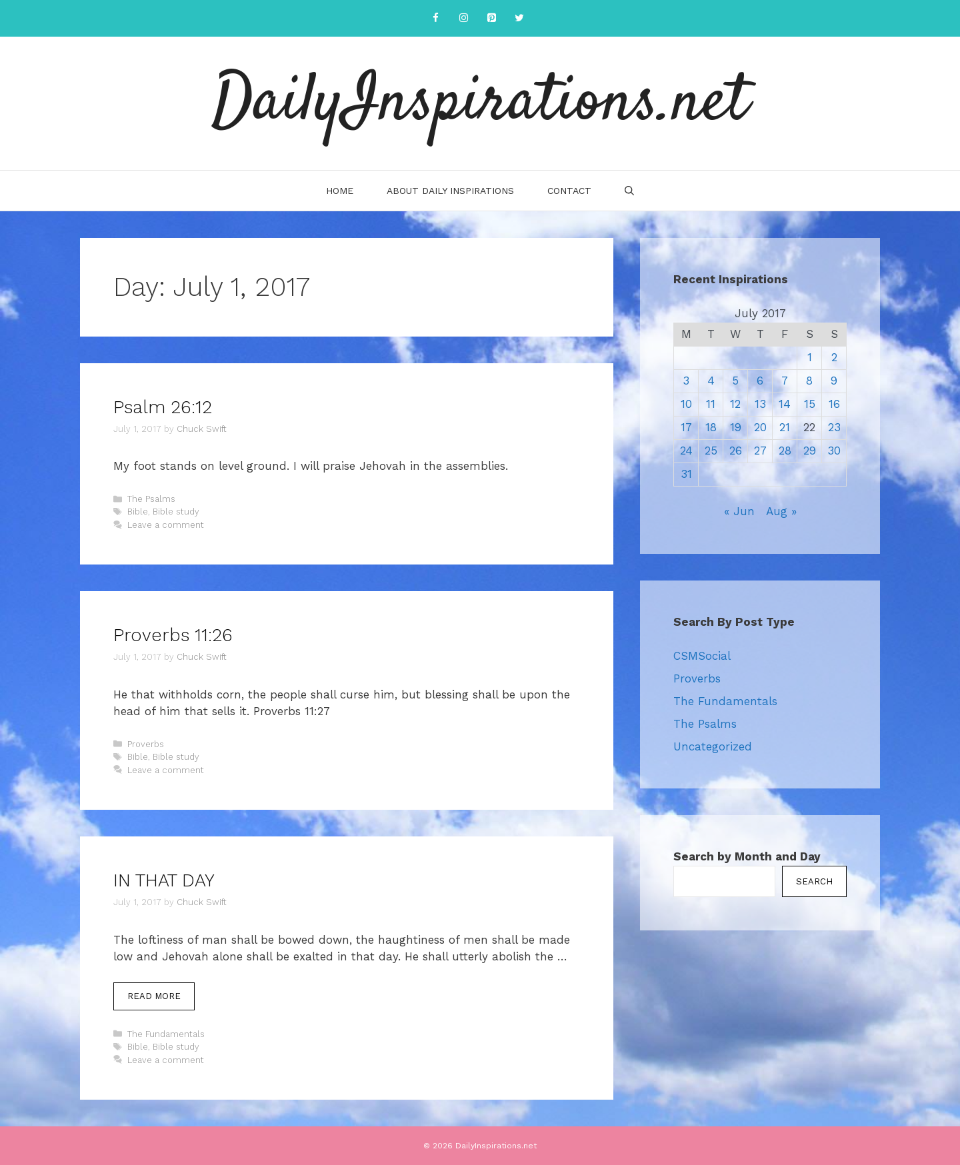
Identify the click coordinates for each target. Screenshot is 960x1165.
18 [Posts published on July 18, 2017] (711, 427)
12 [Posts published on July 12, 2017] (735, 404)
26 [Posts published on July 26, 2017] (735, 450)
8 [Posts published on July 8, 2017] (809, 380)
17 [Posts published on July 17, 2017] (686, 427)
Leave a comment (165, 525)
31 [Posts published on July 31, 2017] (686, 474)
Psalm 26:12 (162, 407)
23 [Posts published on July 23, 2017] (834, 427)
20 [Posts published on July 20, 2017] (760, 427)
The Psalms (151, 499)
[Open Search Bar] (629, 191)
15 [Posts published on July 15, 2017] (809, 404)
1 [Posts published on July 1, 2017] (809, 357)
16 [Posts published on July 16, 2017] (834, 404)
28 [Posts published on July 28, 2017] (785, 450)
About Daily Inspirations (450, 190)
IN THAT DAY (164, 880)
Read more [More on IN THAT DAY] (154, 996)
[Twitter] (519, 18)
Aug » (781, 511)
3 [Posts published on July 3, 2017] (686, 380)
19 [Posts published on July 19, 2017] (735, 427)
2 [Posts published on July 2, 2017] (834, 357)
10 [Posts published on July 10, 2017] (686, 404)
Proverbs (145, 744)
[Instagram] (463, 18)
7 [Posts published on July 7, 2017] (784, 380)
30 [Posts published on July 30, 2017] (834, 450)
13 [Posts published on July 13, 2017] (760, 404)
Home (339, 190)
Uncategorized (712, 746)
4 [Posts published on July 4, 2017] (711, 380)
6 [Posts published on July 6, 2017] (760, 380)
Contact (569, 190)
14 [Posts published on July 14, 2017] (785, 404)
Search (814, 881)
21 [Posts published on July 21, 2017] (784, 427)
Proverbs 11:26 (173, 635)
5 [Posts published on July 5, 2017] (735, 380)
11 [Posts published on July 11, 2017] (710, 404)
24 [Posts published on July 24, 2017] (686, 450)
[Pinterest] (491, 18)
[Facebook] (435, 18)
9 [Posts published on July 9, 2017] (834, 380)
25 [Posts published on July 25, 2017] (711, 450)
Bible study (176, 512)
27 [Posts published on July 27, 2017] (760, 450)
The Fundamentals (166, 1034)
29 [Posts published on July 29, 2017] (809, 450)
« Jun (739, 511)
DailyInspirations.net (480, 103)
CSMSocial (702, 655)
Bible (137, 512)
